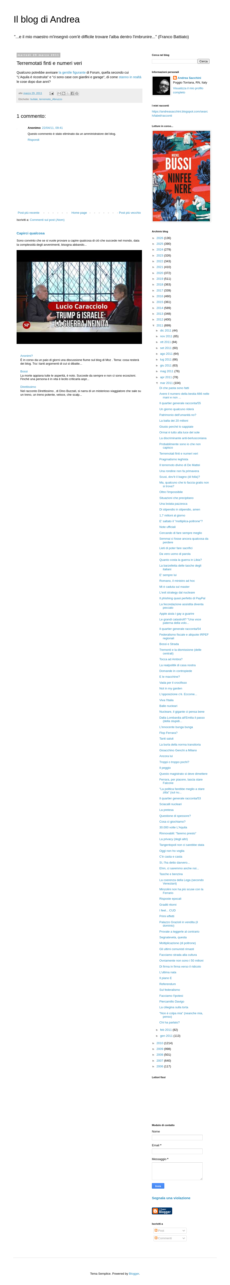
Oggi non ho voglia (171, 851)
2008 (160, 1054)
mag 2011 (167, 371)
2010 (160, 1043)
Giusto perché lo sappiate (176, 426)
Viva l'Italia (166, 700)
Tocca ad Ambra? (170, 659)
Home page (79, 212)
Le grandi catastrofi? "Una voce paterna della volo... (180, 621)
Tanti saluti (166, 738)
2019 (160, 278)
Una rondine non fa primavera (179, 471)
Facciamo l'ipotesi (171, 995)
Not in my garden (170, 688)
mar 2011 (167, 383)
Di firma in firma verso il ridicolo (180, 966)
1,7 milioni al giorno (172, 515)
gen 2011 (167, 1035)
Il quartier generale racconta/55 (180, 403)
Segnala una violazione (171, 1198)
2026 (160, 238)
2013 (160, 313)
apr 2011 (166, 377)
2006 (160, 1066)
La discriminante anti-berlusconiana (182, 438)
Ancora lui (166, 756)
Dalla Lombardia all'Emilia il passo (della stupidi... (182, 719)
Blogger (134, 1273)
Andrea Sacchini (189, 78)
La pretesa (166, 810)
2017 (160, 290)
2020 (160, 273)
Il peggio (165, 767)
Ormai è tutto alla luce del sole (179, 432)
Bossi (24, 371)
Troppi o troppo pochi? (174, 762)
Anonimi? (26, 355)
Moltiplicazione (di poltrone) (177, 943)
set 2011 (166, 348)
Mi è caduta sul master (174, 586)
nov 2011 (166, 336)
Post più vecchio (130, 212)
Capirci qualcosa (31, 233)
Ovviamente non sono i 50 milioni (181, 960)
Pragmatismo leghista (173, 459)
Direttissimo (28, 387)
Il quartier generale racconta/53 (180, 798)
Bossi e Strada (169, 644)
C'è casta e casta (170, 856)
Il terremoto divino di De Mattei (179, 465)
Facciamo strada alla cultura (178, 955)
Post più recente (28, 212)
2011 (160, 325)
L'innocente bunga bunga (176, 727)
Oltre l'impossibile (171, 492)
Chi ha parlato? (169, 1022)
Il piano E (165, 978)
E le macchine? (169, 676)
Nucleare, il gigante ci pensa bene (181, 711)
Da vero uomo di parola (174, 554)
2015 (160, 302)
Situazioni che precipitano (176, 498)
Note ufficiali (167, 527)
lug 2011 (166, 359)
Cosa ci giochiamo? (172, 821)
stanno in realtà (130, 77)
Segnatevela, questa (173, 937)
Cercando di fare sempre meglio (180, 533)
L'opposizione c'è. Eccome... (178, 694)
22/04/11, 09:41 (52, 128)
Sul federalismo (169, 989)
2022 (160, 261)
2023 (160, 255)
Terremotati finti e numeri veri (178, 453)
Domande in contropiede (175, 671)
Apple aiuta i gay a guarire (176, 613)
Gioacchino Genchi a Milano (178, 750)
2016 (160, 296)
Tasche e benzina (171, 874)
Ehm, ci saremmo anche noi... (179, 868)
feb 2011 (166, 1029)
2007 (160, 1060)
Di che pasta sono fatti (174, 388)
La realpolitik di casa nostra (177, 665)
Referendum (167, 984)
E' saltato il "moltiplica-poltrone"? (181, 521)
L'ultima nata (167, 972)
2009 (160, 1049)
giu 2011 (166, 365)
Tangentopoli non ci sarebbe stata (181, 845)
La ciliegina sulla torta (173, 1007)
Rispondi (33, 139)
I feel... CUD (167, 910)
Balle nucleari (168, 706)
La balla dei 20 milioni (173, 420)
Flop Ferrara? (168, 733)
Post (159, 1230)
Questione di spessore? (175, 816)
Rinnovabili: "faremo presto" (177, 833)
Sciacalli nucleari (170, 804)
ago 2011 (167, 353)
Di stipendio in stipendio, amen (179, 509)
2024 (160, 249)
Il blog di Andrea (47, 19)
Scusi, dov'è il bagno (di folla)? (179, 476)
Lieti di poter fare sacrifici (175, 548)
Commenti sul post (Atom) (47, 220)
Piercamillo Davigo (171, 1001)
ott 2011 (166, 342)
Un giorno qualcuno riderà (176, 409)
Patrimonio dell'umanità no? (177, 415)
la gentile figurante (72, 72)
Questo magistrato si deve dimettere (183, 773)
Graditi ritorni (167, 904)
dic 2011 (166, 330)
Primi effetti (166, 916)
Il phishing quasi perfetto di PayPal (182, 598)
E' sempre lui (168, 575)
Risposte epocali (170, 898)
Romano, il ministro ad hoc (177, 580)
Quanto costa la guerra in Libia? (180, 560)
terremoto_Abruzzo (50, 99)
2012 (160, 319)
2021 (160, 267)
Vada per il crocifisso (173, 682)
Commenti (163, 1238)
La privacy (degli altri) (173, 839)
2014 (160, 308)
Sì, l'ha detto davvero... (174, 862)
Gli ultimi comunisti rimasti (176, 949)
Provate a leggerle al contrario (179, 931)
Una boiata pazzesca (173, 503)
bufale (34, 99)
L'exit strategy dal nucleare (177, 592)
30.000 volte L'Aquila (173, 827)
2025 (160, 243)
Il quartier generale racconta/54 (180, 629)
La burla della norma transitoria (180, 744)
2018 (160, 284)
